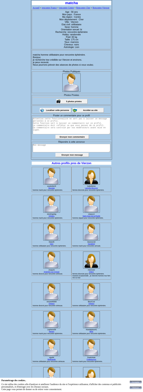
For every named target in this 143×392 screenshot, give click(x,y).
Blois (91, 332)
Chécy (91, 272)
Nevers (51, 332)
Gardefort (91, 244)
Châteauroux (91, 359)
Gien (51, 244)
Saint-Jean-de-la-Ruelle (91, 216)
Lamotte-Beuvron (91, 188)
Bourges (51, 188)
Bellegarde (52, 359)
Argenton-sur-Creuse (51, 272)
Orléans (51, 216)
